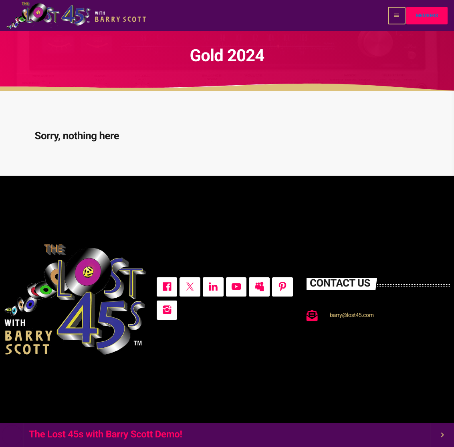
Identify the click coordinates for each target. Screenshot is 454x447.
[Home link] (77, 16)
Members (427, 15)
